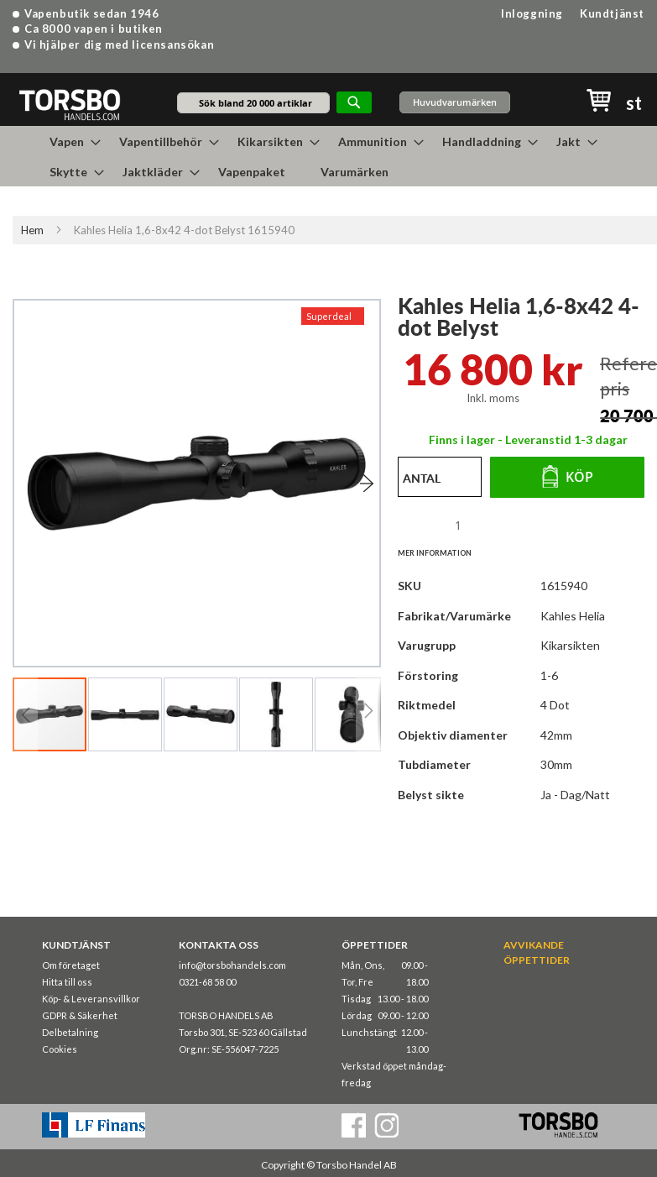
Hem (32, 230)
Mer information (435, 552)
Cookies (59, 1049)
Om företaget (71, 965)
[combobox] (253, 102)
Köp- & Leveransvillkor (91, 998)
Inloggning (532, 13)
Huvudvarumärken (455, 102)
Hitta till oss (67, 981)
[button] (346, 483)
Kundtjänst (612, 13)
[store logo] (69, 103)
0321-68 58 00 (207, 981)
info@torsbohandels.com (232, 965)
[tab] (443, 552)
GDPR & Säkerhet (79, 1015)
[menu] (328, 156)
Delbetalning (70, 1032)
